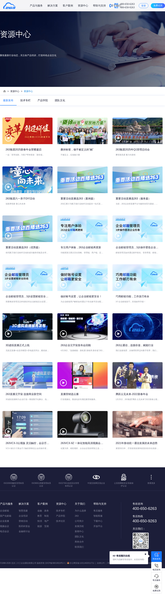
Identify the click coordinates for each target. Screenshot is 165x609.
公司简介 (79, 561)
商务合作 (79, 582)
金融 (39, 551)
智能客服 (97, 556)
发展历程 (79, 567)
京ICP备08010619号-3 (54, 604)
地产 (46, 561)
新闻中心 (79, 572)
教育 (39, 556)
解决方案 (53, 5)
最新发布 (8, 100)
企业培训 (23, 556)
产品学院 (43, 100)
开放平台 (97, 567)
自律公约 (101, 604)
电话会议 (4, 572)
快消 (39, 561)
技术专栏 (26, 100)
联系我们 (79, 587)
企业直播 (4, 561)
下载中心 (97, 561)
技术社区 (60, 561)
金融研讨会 (24, 572)
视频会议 (4, 567)
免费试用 (157, 5)
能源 (39, 567)
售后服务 (97, 551)
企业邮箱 (4, 551)
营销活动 (23, 561)
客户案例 (68, 5)
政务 (46, 551)
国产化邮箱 (5, 556)
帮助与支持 (99, 5)
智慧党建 (23, 551)
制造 (46, 556)
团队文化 (60, 100)
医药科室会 (24, 567)
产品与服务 (36, 5)
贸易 (46, 567)
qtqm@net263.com (149, 604)
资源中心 (83, 5)
